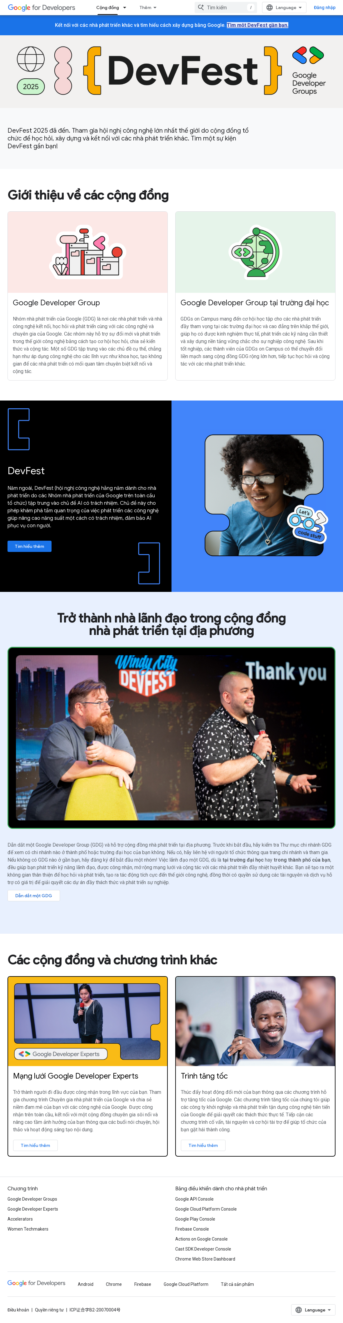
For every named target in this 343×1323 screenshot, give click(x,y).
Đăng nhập (325, 7)
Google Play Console (195, 1219)
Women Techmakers (27, 1229)
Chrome (114, 1284)
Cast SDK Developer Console (203, 1249)
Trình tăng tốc (204, 1076)
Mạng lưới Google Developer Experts (75, 1076)
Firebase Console (192, 1229)
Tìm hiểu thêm (29, 546)
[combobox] (226, 7)
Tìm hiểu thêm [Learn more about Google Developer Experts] (35, 1145)
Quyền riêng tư (49, 1309)
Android (85, 1284)
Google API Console (194, 1199)
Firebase (142, 1284)
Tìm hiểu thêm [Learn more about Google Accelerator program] (203, 1145)
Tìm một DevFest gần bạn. (257, 25)
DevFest (26, 471)
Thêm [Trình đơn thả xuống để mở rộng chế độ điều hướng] (145, 7)
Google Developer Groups (32, 1199)
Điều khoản (18, 1309)
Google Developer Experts (32, 1209)
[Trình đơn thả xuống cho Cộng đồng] (126, 7)
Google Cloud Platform (186, 1284)
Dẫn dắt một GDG (33, 895)
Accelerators (20, 1219)
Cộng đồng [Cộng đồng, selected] (107, 7)
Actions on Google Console (201, 1239)
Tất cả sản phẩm (237, 1284)
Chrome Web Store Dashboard (205, 1259)
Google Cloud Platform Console (206, 1209)
